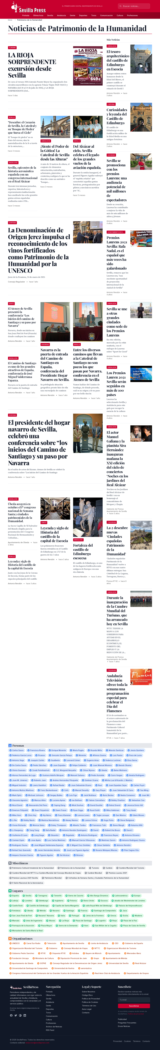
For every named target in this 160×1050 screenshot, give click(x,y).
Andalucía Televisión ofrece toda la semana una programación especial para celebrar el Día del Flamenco (118, 693)
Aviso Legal (86, 1009)
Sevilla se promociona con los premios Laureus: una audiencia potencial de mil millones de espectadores (117, 180)
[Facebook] (11, 1015)
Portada (25, 15)
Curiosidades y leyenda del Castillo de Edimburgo (117, 116)
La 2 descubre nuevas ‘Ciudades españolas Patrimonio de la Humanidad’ (117, 540)
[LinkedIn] (25, 1015)
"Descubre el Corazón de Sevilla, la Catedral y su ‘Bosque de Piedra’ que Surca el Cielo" (22, 127)
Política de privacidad (136, 1014)
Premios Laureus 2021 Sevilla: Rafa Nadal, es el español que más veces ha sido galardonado (117, 252)
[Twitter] (15, 1015)
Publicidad (122, 1019)
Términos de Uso (89, 1006)
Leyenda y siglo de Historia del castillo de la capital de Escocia (54, 534)
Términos (136, 1041)
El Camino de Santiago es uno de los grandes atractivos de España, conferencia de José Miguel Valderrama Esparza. (22, 371)
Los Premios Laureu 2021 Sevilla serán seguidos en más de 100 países (116, 383)
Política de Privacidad (91, 999)
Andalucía (61, 15)
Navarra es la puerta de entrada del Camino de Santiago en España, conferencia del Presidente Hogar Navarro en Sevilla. (54, 364)
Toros (93, 15)
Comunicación (106, 15)
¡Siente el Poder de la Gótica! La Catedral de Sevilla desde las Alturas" (54, 152)
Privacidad (117, 1041)
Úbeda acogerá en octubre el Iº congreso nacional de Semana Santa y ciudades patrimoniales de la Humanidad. (22, 512)
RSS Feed (50, 1030)
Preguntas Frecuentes (127, 1023)
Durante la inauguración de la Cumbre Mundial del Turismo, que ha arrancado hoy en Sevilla (117, 610)
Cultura (120, 15)
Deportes (83, 15)
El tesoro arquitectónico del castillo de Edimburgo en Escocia (118, 60)
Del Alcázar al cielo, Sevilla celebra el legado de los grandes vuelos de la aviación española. (87, 157)
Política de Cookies (90, 1002)
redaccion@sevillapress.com (37, 1043)
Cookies (127, 1041)
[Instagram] (20, 1015)
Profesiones (132, 15)
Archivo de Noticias (54, 1027)
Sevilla (50, 15)
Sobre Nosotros (88, 992)
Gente (72, 15)
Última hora (38, 15)
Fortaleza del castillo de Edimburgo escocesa (83, 551)
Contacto (86, 1013)
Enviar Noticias (124, 1026)
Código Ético (87, 995)
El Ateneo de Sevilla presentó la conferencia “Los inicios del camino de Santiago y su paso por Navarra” (22, 317)
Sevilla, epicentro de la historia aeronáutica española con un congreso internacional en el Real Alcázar (23, 174)
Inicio (10, 20)
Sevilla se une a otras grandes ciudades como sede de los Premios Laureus (117, 322)
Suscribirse (134, 1006)
